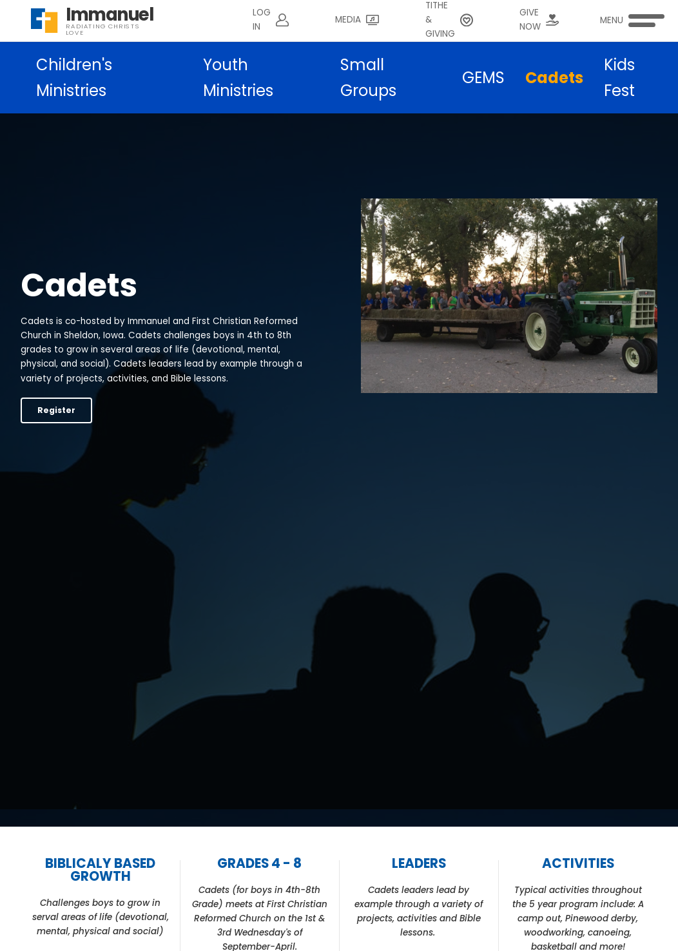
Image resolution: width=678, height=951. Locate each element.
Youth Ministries (238, 77)
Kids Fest (619, 77)
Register (56, 410)
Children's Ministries (74, 77)
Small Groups (368, 77)
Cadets (554, 77)
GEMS (483, 77)
